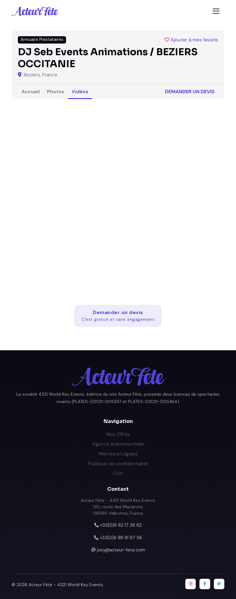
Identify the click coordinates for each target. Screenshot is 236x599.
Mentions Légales (118, 454)
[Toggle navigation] (216, 11)
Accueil (31, 91)
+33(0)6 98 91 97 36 (121, 537)
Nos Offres (118, 434)
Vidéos (80, 91)
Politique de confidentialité (118, 463)
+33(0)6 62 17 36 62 (121, 525)
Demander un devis (189, 91)
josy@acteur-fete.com (121, 550)
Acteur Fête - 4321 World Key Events (66, 584)
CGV (118, 473)
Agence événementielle (118, 444)
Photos (55, 91)
